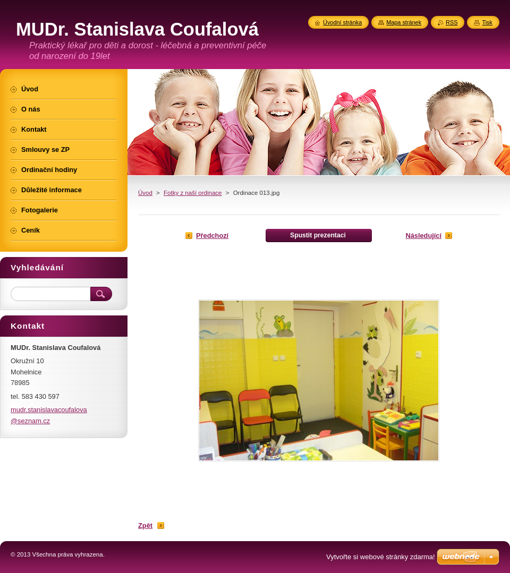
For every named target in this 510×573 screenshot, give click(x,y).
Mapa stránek (403, 22)
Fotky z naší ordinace (193, 193)
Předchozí (212, 236)
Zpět (145, 525)
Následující (423, 236)
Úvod (145, 193)
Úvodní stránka (342, 22)
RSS (451, 22)
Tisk (487, 22)
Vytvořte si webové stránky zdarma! (380, 557)
